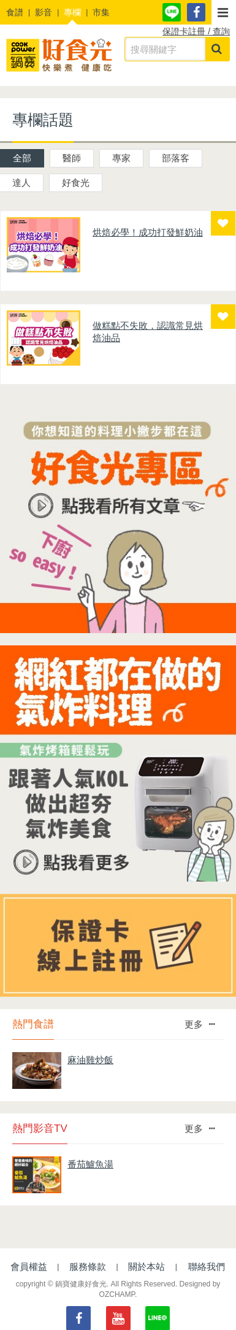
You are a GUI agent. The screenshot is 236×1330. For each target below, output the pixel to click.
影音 (43, 12)
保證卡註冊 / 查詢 (196, 31)
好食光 (75, 182)
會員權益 (28, 1266)
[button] (223, 12)
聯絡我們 (206, 1266)
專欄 (72, 12)
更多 (200, 1024)
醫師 (72, 158)
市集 (101, 12)
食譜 (14, 12)
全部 (22, 158)
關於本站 (146, 1266)
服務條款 (87, 1266)
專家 (121, 158)
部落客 (175, 158)
